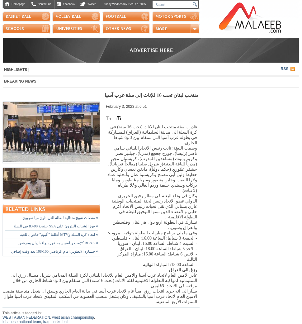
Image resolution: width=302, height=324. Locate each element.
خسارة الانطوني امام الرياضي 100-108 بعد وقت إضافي (54, 251)
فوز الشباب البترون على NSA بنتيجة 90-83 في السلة (55, 226)
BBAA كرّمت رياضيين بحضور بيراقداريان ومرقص (58, 243)
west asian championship (73, 317)
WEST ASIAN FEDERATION (26, 317)
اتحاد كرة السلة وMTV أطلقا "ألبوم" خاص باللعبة (59, 234)
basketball (59, 322)
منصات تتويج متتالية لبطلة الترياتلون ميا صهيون (60, 218)
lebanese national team (21, 322)
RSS (285, 69)
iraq (46, 322)
